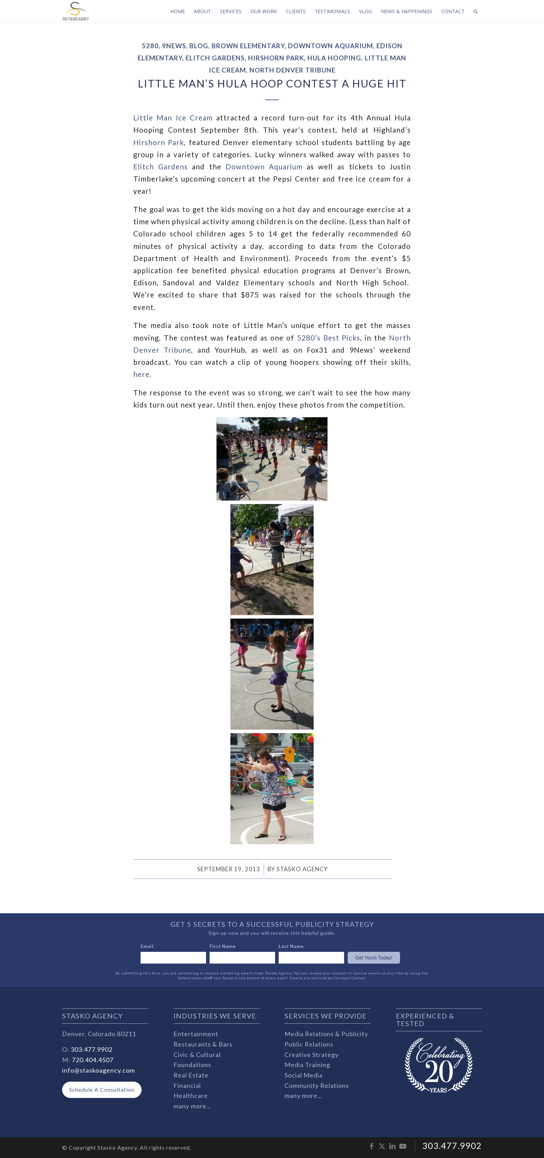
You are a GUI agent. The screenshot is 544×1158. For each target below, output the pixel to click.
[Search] (475, 11)
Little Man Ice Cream (173, 118)
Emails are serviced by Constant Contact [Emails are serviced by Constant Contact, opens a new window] (328, 978)
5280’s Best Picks (328, 338)
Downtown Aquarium (330, 46)
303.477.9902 (91, 1049)
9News (174, 46)
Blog (198, 46)
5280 (150, 46)
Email (149, 946)
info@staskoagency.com (98, 1070)
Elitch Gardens (215, 58)
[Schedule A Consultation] (102, 1090)
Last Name (293, 946)
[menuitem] (177, 11)
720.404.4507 (92, 1060)
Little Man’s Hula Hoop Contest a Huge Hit (272, 83)
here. (142, 374)
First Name (224, 946)
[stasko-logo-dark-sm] (75, 11)
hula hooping (334, 58)
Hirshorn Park (276, 58)
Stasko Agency (302, 869)
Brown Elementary (248, 46)
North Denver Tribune (292, 70)
